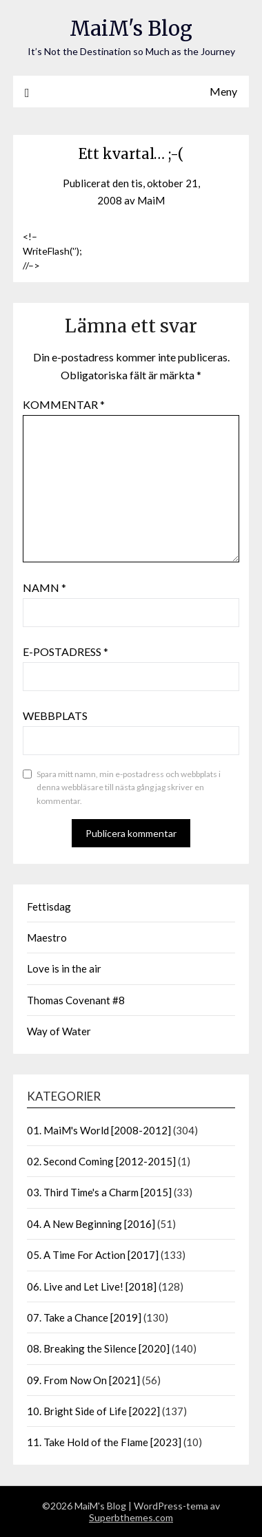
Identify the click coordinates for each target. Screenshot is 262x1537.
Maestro (47, 937)
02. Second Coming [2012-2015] (101, 1161)
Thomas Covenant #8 (76, 1000)
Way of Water (59, 1031)
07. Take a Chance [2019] (84, 1317)
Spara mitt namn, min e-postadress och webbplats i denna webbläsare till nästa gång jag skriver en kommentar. (129, 787)
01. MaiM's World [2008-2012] (99, 1130)
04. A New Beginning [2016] (91, 1224)
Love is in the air (64, 968)
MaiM (151, 200)
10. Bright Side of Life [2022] (93, 1411)
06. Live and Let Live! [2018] (92, 1286)
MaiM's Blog (131, 28)
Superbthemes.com (131, 1517)
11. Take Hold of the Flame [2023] (104, 1442)
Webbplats (55, 715)
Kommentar (64, 404)
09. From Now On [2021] (83, 1380)
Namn (44, 587)
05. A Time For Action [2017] (93, 1255)
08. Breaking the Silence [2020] (98, 1348)
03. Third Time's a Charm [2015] (99, 1192)
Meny (223, 91)
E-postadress (65, 651)
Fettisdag (49, 906)
